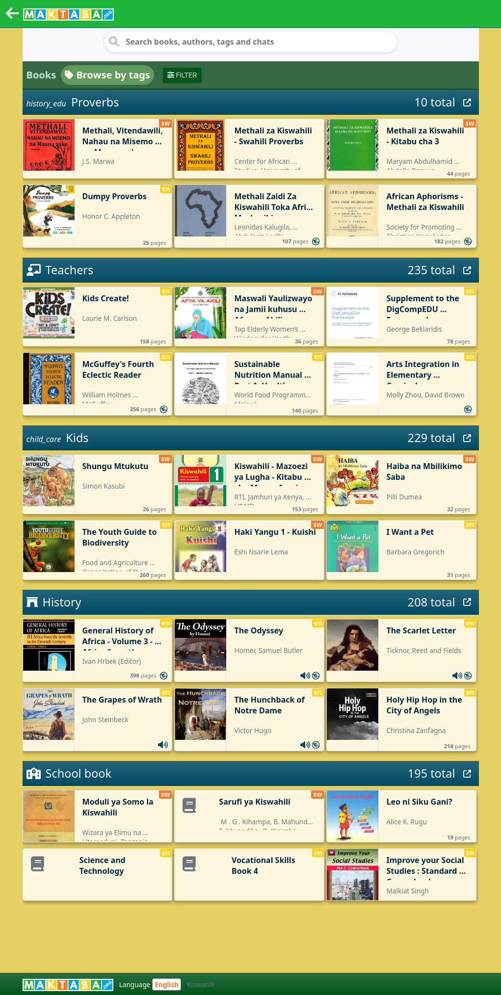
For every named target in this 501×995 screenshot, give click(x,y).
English (167, 984)
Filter (182, 75)
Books (41, 74)
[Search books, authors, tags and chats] (251, 42)
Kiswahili (200, 984)
